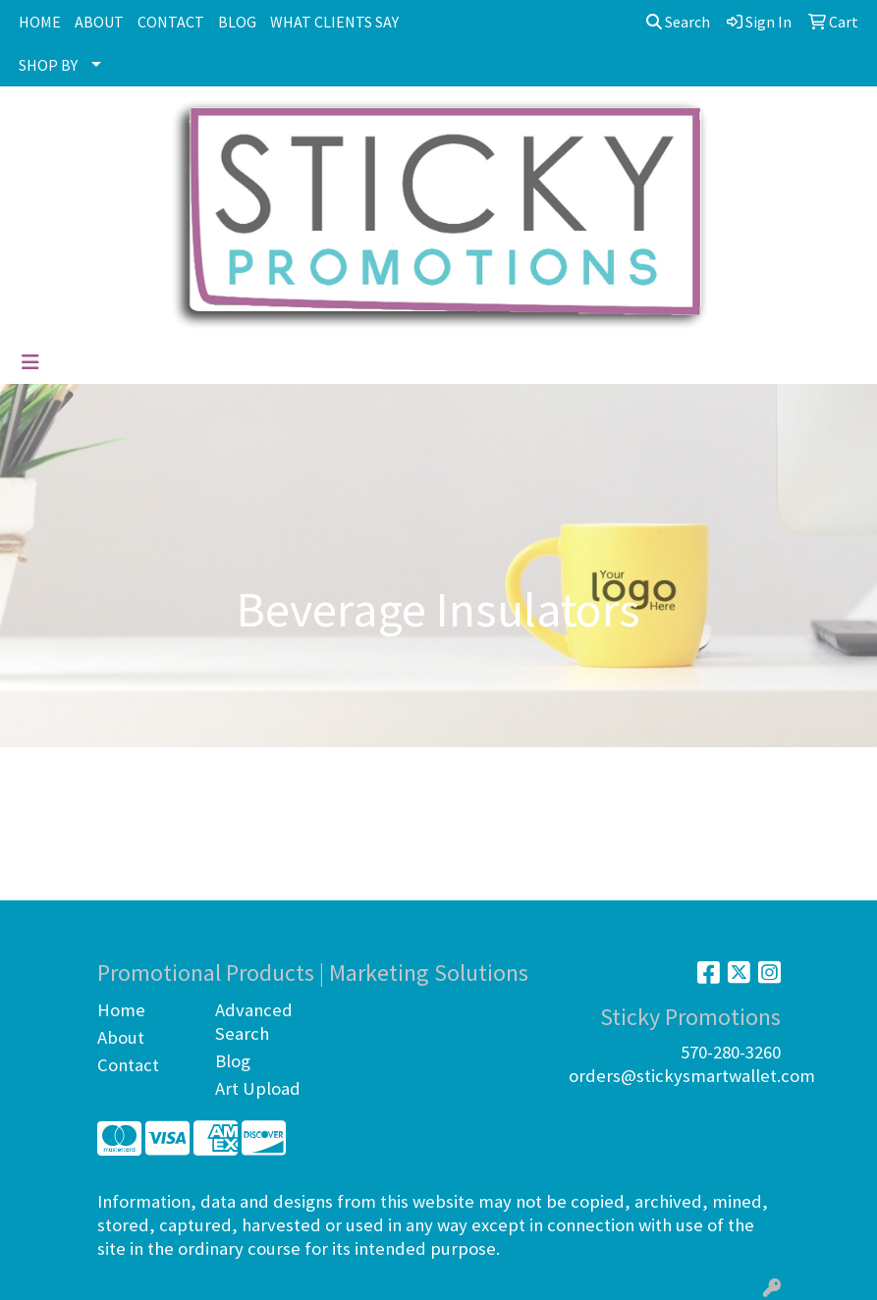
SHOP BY (48, 65)
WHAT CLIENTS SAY (334, 21)
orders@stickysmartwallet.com (692, 1075)
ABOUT (99, 21)
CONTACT (170, 21)
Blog (232, 1061)
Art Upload (258, 1088)
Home (121, 1010)
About (120, 1037)
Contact (128, 1065)
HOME (40, 21)
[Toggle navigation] (30, 362)
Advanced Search (254, 1022)
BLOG (237, 21)
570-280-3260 (731, 1052)
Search (678, 21)
